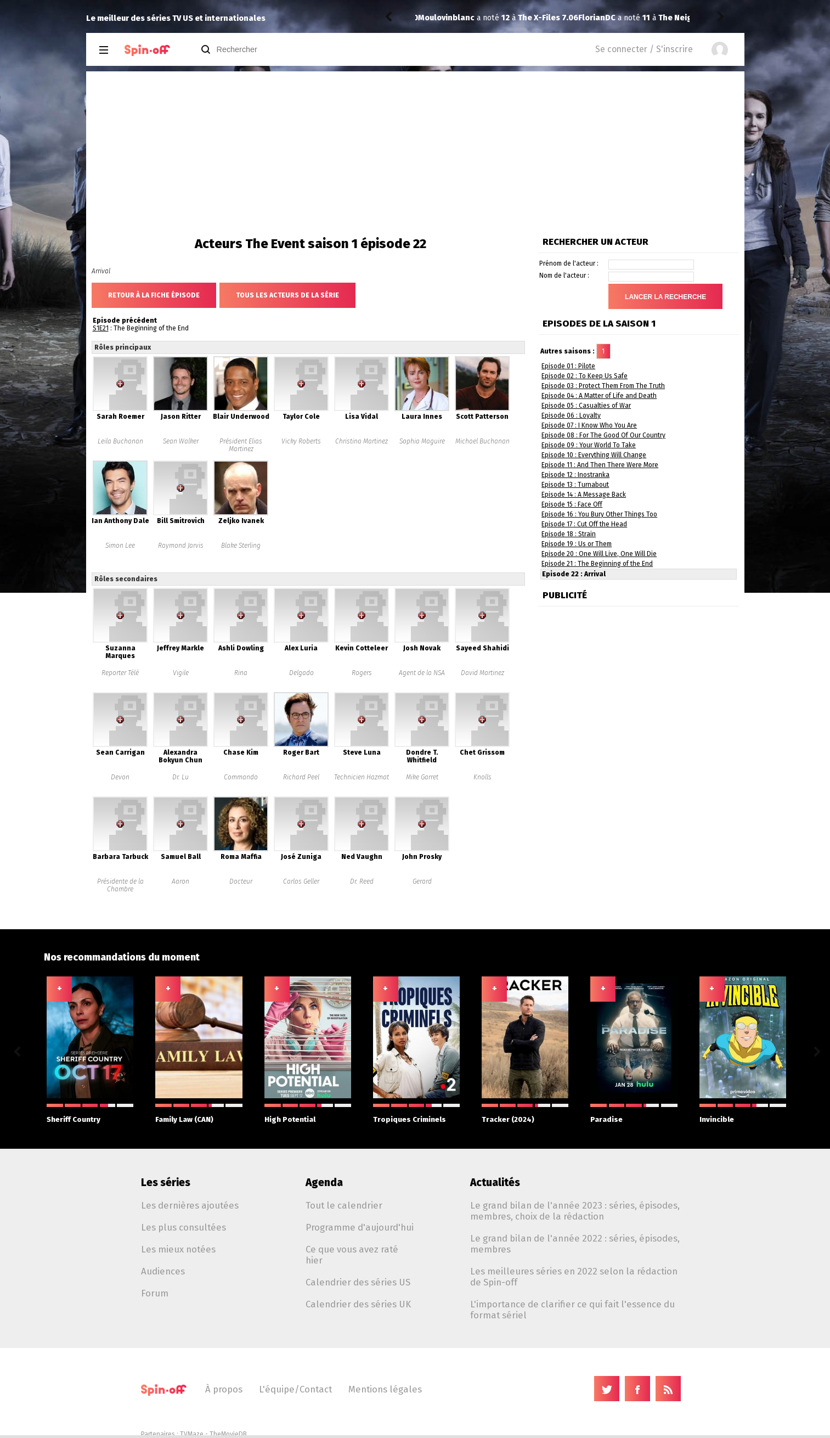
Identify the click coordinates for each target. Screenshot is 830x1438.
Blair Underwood (241, 416)
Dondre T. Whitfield (422, 756)
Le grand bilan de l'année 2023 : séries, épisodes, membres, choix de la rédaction (575, 1211)
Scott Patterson (482, 416)
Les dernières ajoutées (190, 1205)
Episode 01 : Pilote (568, 366)
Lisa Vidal (361, 416)
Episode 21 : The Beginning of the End (597, 564)
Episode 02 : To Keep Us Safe (584, 376)
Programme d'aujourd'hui (360, 1227)
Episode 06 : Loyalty (571, 415)
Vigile (181, 673)
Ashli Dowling (241, 648)
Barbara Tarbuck (120, 857)
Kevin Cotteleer (361, 648)
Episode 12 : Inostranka (575, 475)
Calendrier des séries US (358, 1282)
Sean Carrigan (120, 752)
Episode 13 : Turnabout (575, 484)
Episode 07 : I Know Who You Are (589, 425)
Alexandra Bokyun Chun (180, 756)
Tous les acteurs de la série (287, 295)
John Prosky (422, 857)
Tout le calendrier (344, 1205)
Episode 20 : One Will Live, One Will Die (599, 554)
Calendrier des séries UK (358, 1304)
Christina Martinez (361, 441)
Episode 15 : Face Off (571, 504)
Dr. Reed (362, 881)
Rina (240, 673)
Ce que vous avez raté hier (352, 1255)
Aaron (180, 881)
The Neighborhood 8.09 (543, 18)
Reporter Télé (120, 673)
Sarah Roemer (120, 416)
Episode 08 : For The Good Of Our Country (603, 435)
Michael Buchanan (482, 441)
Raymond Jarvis (181, 545)
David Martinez (482, 673)
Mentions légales (385, 1389)
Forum (154, 1293)
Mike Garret (422, 777)
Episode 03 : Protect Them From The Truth (603, 386)
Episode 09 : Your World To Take (588, 445)
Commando (241, 777)
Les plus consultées (183, 1227)
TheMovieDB (228, 1434)
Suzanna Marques (120, 652)
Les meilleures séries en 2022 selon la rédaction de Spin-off (573, 1277)
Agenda (324, 1182)
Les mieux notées (178, 1249)
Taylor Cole (301, 416)
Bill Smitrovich (181, 521)
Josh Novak (422, 648)
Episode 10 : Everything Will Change (593, 455)
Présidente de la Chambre (120, 885)
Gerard (422, 881)
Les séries (165, 1182)
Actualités (495, 1182)
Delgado (301, 673)
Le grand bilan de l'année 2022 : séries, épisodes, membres (575, 1244)
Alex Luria (301, 648)
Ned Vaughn (361, 857)
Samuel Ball (181, 857)
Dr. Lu (180, 777)
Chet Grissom (482, 752)
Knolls (482, 777)
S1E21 (101, 328)
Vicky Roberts (301, 441)
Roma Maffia (241, 857)
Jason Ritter (181, 416)
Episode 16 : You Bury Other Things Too (599, 514)
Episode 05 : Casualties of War (586, 405)
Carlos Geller (301, 881)
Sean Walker (181, 441)
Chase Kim (240, 752)
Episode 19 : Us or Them (576, 544)
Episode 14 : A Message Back (583, 494)
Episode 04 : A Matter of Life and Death (599, 396)
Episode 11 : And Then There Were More (599, 465)
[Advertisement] (415, 154)
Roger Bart (301, 752)
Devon (120, 777)
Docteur (240, 881)
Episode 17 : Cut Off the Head (584, 524)
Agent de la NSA (422, 673)
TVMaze (192, 1434)
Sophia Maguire (422, 441)
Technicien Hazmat (361, 777)
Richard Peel (301, 777)
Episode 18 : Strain (568, 534)
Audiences (163, 1271)
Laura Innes (422, 416)
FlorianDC (436, 18)
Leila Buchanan (120, 441)
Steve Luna (362, 752)
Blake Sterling (241, 545)
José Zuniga (301, 857)
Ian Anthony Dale (120, 521)
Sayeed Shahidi (482, 648)
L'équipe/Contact (295, 1389)
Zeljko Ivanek (241, 521)
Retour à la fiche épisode (154, 295)
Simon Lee (120, 545)
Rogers (362, 673)
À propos (223, 1389)
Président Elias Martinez (240, 445)
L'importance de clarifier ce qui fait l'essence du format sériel (572, 1310)
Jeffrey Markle (180, 648)
